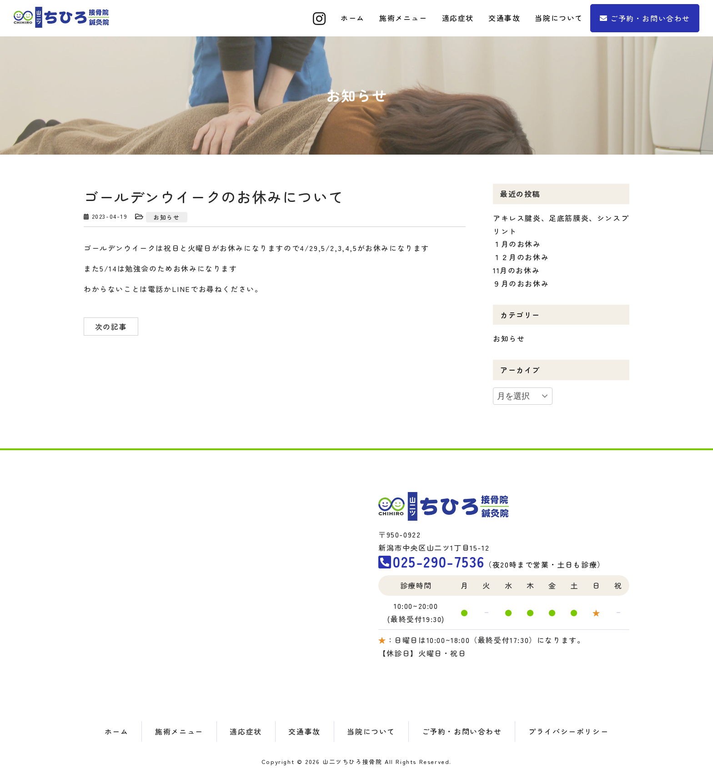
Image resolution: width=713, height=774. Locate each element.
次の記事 (111, 326)
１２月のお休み (521, 256)
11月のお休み (516, 270)
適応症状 (245, 731)
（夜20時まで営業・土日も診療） (491, 564)
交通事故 (304, 731)
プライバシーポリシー (568, 731)
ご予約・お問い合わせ (650, 18)
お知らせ (166, 217)
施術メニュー (179, 731)
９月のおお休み (521, 283)
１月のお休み (517, 243)
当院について (371, 731)
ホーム (117, 731)
